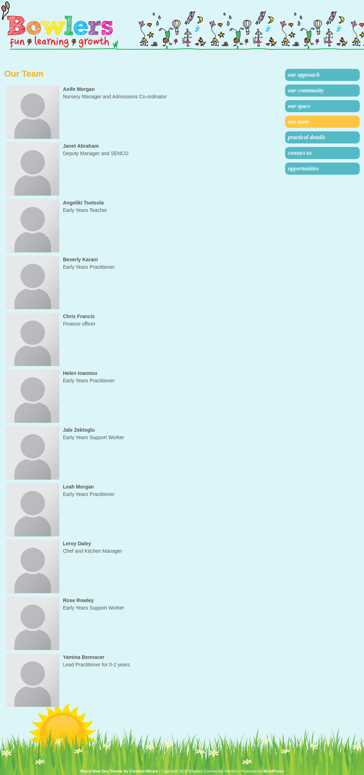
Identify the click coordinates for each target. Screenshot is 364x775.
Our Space (299, 106)
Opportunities (303, 168)
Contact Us (300, 153)
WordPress (273, 771)
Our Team (298, 122)
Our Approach (304, 75)
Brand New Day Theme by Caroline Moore (119, 771)
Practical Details (306, 137)
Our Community (306, 90)
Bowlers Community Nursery (68, 26)
